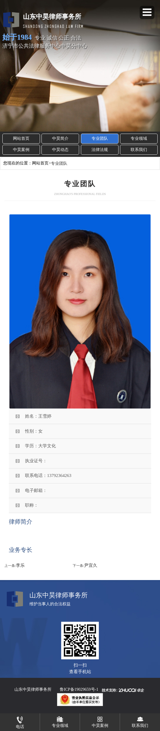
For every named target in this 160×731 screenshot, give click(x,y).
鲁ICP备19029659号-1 (79, 689)
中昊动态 (60, 149)
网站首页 (21, 138)
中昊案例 (21, 149)
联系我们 (139, 149)
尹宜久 (90, 565)
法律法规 (99, 149)
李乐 (20, 565)
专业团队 (99, 138)
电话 (20, 721)
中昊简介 (60, 138)
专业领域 (139, 138)
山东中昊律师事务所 (32, 689)
